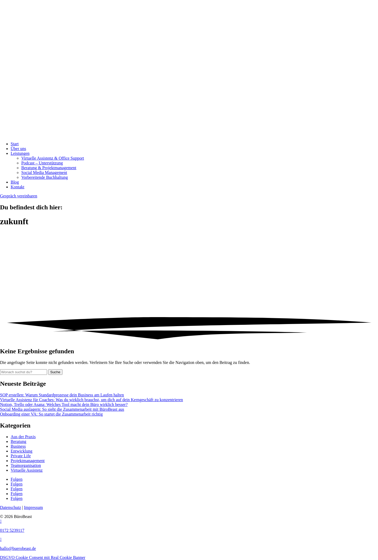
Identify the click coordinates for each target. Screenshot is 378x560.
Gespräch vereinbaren (18, 196)
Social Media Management (44, 172)
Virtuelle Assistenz (27, 470)
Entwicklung (21, 451)
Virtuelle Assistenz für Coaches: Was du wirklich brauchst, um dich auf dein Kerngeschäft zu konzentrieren (91, 399)
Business (18, 446)
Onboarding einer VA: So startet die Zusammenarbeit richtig (51, 414)
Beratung (18, 441)
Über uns (18, 148)
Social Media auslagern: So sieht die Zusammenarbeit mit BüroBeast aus (62, 409)
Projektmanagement (28, 460)
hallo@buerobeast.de (18, 548)
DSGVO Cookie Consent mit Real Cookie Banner (42, 557)
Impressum (33, 507)
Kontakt (17, 187)
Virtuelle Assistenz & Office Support (52, 158)
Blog (15, 182)
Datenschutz (10, 507)
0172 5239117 (12, 530)
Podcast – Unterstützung (42, 163)
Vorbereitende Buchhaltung (44, 177)
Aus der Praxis (23, 436)
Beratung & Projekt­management (48, 167)
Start (15, 144)
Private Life (21, 456)
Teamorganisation (26, 465)
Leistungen (20, 153)
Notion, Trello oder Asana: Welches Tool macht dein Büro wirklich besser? (64, 404)
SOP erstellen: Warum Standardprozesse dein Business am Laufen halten (62, 395)
